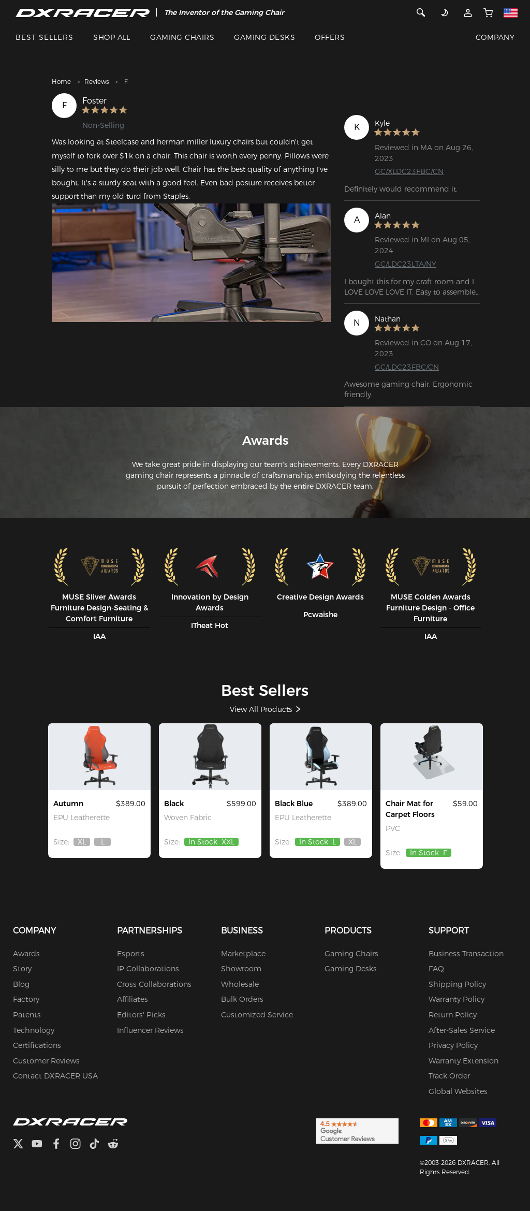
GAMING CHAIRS (182, 37)
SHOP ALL (111, 37)
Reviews (96, 81)
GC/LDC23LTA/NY (405, 264)
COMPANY (495, 37)
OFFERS (330, 37)
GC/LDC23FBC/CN (407, 367)
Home (61, 81)
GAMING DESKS (264, 37)
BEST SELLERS (44, 37)
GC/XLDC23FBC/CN (409, 171)
